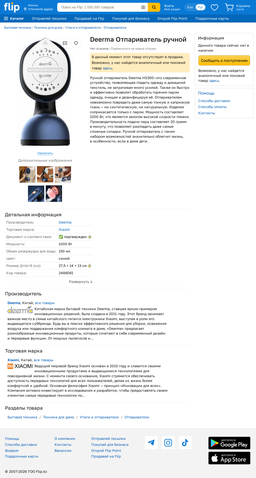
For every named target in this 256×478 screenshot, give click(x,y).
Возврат (12, 450)
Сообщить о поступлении (224, 60)
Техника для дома (48, 27)
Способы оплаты (212, 107)
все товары (44, 303)
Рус (200, 7)
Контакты (206, 113)
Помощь (12, 438)
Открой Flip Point (173, 18)
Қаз (190, 7)
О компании (64, 438)
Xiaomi (64, 229)
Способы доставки (214, 101)
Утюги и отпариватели (83, 27)
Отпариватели (115, 27)
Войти (169, 5)
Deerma (65, 222)
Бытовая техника (17, 27)
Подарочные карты (212, 18)
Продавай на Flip (89, 18)
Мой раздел (172, 9)
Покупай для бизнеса (131, 18)
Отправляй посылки (49, 18)
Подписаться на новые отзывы (133, 48)
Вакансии (63, 450)
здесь (107, 68)
